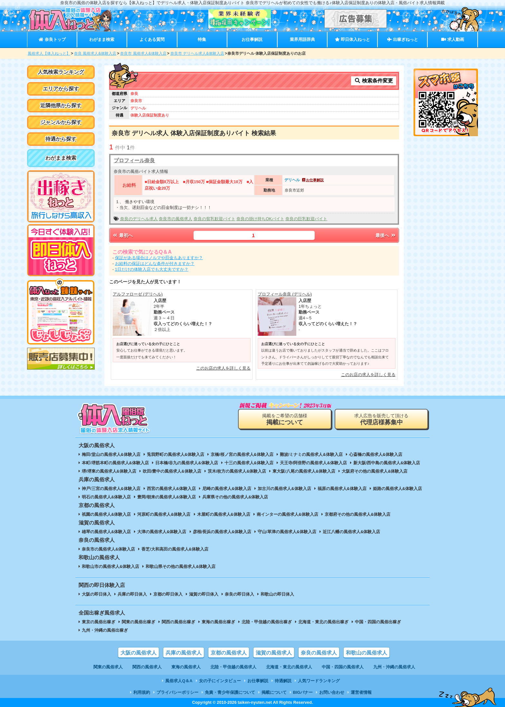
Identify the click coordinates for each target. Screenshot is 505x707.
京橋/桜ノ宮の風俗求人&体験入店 (242, 454)
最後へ (386, 235)
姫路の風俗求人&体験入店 (397, 488)
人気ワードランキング (319, 680)
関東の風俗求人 (108, 667)
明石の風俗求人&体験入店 (106, 497)
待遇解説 (283, 680)
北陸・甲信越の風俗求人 (233, 667)
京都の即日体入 (168, 594)
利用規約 (141, 692)
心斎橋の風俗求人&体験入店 (375, 454)
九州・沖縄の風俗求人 (394, 667)
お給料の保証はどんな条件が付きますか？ (155, 263)
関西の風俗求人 (147, 667)
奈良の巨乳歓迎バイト (306, 218)
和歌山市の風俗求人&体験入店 (110, 566)
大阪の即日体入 (96, 594)
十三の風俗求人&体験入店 (248, 462)
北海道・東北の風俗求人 (289, 667)
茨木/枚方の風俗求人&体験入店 (237, 471)
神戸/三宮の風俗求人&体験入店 (111, 488)
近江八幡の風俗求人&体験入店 (351, 531)
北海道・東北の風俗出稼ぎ (323, 621)
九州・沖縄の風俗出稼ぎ (105, 630)
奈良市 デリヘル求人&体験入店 (197, 53)
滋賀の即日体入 (203, 594)
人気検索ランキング (61, 72)
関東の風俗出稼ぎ (138, 621)
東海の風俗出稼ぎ (218, 621)
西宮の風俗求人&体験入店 (171, 488)
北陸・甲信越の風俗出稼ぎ (267, 621)
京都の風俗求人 (229, 652)
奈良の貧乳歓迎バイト (214, 218)
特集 (202, 39)
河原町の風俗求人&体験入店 (163, 514)
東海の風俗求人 (186, 667)
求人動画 (452, 39)
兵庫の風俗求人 (184, 652)
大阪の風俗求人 (138, 652)
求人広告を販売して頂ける (381, 419)
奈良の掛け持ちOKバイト (260, 218)
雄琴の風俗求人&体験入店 (106, 531)
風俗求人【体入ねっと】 (49, 53)
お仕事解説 (252, 39)
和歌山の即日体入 (277, 594)
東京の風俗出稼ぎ (98, 621)
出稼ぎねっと (402, 39)
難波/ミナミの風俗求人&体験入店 (311, 454)
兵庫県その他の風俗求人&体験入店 (235, 497)
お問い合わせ (331, 692)
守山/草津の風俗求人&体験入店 (287, 531)
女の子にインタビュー (220, 680)
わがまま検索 (101, 39)
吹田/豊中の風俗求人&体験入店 (172, 471)
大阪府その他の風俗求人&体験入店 (374, 471)
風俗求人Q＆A (178, 680)
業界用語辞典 (302, 39)
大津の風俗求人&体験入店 (161, 531)
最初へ (122, 235)
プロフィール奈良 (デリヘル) (285, 294)
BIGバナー (303, 692)
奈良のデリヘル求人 (139, 218)
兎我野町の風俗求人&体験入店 (175, 454)
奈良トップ (52, 39)
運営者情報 (361, 692)
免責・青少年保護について (230, 692)
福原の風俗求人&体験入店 (342, 488)
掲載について (274, 692)
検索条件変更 (373, 80)
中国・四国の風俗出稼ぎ (378, 621)
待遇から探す (60, 139)
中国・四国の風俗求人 (343, 667)
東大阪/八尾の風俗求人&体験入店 (303, 471)
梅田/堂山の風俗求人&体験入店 (111, 454)
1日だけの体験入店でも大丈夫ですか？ (151, 269)
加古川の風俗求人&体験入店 (284, 488)
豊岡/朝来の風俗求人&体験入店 (166, 497)
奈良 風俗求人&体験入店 (95, 53)
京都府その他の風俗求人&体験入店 (357, 514)
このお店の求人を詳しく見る (223, 368)
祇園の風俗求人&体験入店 (106, 514)
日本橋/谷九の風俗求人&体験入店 (186, 462)
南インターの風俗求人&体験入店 (287, 514)
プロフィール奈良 (134, 160)
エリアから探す (61, 88)
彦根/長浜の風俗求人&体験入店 (222, 531)
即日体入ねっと (352, 39)
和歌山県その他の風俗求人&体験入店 (180, 566)
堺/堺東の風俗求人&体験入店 (109, 471)
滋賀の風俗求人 (274, 652)
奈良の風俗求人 (319, 652)
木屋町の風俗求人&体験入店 (223, 514)
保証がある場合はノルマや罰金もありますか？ (159, 257)
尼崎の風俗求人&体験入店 (226, 488)
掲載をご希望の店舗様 (284, 419)
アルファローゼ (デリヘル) (138, 294)
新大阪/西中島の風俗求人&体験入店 (386, 462)
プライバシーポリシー (177, 692)
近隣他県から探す (60, 105)
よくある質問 (152, 39)
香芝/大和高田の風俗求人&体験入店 (174, 549)
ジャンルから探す (60, 122)
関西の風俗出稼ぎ (178, 621)
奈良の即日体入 (239, 594)
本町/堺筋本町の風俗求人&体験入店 (115, 462)
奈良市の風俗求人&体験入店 (108, 549)
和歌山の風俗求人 (366, 652)
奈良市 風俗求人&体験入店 (143, 53)
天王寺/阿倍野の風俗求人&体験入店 (313, 462)
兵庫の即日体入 (132, 594)
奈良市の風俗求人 (175, 218)
